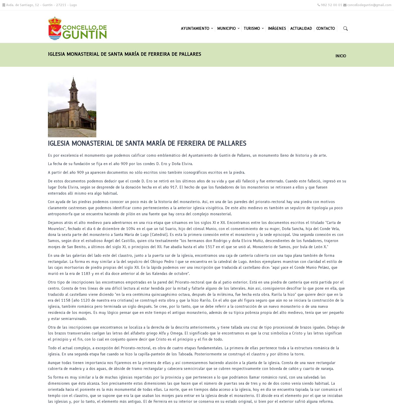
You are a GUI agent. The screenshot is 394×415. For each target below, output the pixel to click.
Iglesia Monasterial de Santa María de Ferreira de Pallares (147, 143)
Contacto (325, 28)
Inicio (340, 56)
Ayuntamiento (197, 28)
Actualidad (301, 28)
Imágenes (277, 28)
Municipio (228, 28)
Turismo (254, 28)
